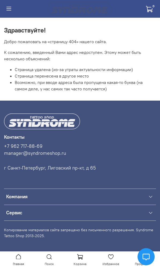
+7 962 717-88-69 (23, 146)
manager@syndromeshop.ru (35, 153)
